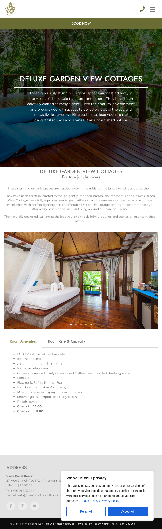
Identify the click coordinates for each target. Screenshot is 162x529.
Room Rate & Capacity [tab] (66, 176)
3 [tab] (81, 160)
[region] (107, 496)
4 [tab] (86, 160)
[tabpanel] (81, 116)
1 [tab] (71, 160)
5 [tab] (91, 160)
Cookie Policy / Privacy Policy (99, 501)
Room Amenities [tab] (23, 176)
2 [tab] (76, 160)
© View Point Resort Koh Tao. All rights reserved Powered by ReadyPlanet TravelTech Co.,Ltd (72, 523)
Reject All (86, 511)
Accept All (127, 511)
